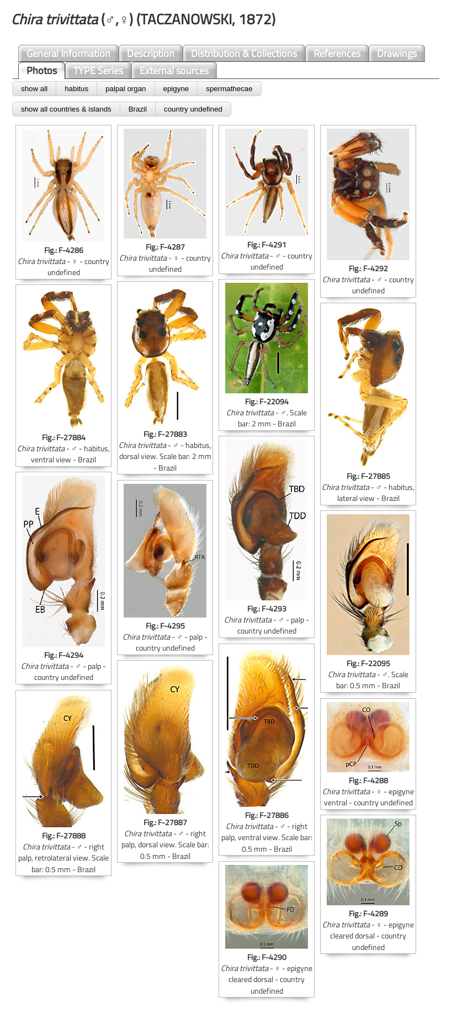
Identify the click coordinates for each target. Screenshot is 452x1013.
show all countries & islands (66, 109)
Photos (41, 70)
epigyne (176, 89)
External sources (174, 70)
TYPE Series (98, 70)
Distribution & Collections (244, 53)
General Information (68, 53)
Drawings (397, 53)
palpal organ (125, 89)
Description (150, 53)
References (336, 53)
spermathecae (229, 89)
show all (34, 89)
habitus (76, 89)
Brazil (138, 109)
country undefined (193, 109)
